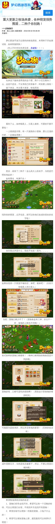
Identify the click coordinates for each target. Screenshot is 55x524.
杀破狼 (34, 48)
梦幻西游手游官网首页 (5, 5)
